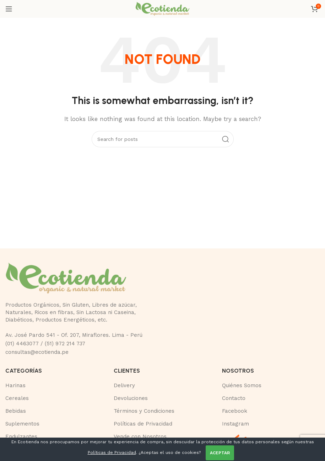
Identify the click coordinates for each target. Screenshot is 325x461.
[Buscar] (163, 139)
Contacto (233, 398)
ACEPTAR (220, 452)
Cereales (17, 398)
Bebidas (15, 411)
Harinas (15, 385)
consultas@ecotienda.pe (37, 352)
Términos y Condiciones (144, 411)
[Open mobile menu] (9, 9)
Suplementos (22, 424)
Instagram (235, 424)
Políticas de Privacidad (143, 424)
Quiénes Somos (241, 385)
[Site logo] (162, 8)
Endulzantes (21, 436)
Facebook (234, 411)
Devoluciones (131, 398)
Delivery (124, 385)
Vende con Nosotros (140, 436)
